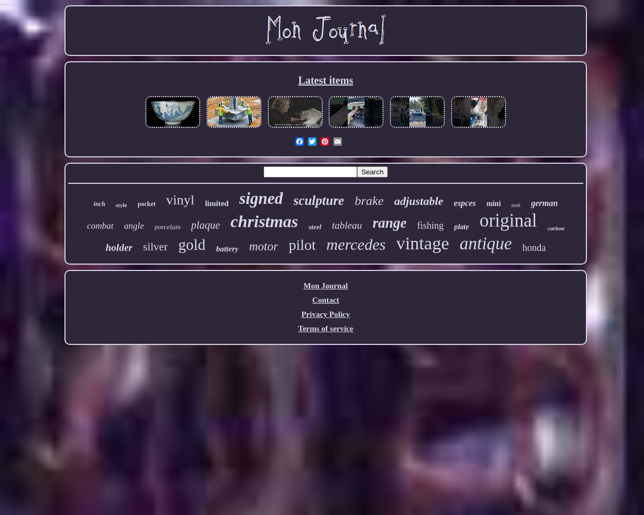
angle (134, 226)
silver (155, 246)
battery (227, 249)
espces (465, 203)
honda (534, 247)
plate (461, 227)
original (508, 220)
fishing (430, 225)
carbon (556, 228)
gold (192, 244)
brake (369, 201)
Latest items (325, 80)
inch (99, 204)
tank (515, 205)
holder (119, 247)
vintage (422, 243)
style (121, 205)
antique (486, 243)
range (389, 223)
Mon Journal (326, 286)
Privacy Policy (325, 314)
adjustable (418, 201)
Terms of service (325, 328)
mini (494, 204)
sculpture (319, 200)
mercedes (356, 244)
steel (315, 227)
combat (100, 226)
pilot (301, 245)
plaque (205, 225)
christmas (264, 221)
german (544, 203)
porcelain (168, 227)
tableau (347, 225)
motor (263, 246)
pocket (146, 204)
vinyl (180, 200)
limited (217, 203)
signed (261, 198)
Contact (325, 300)
